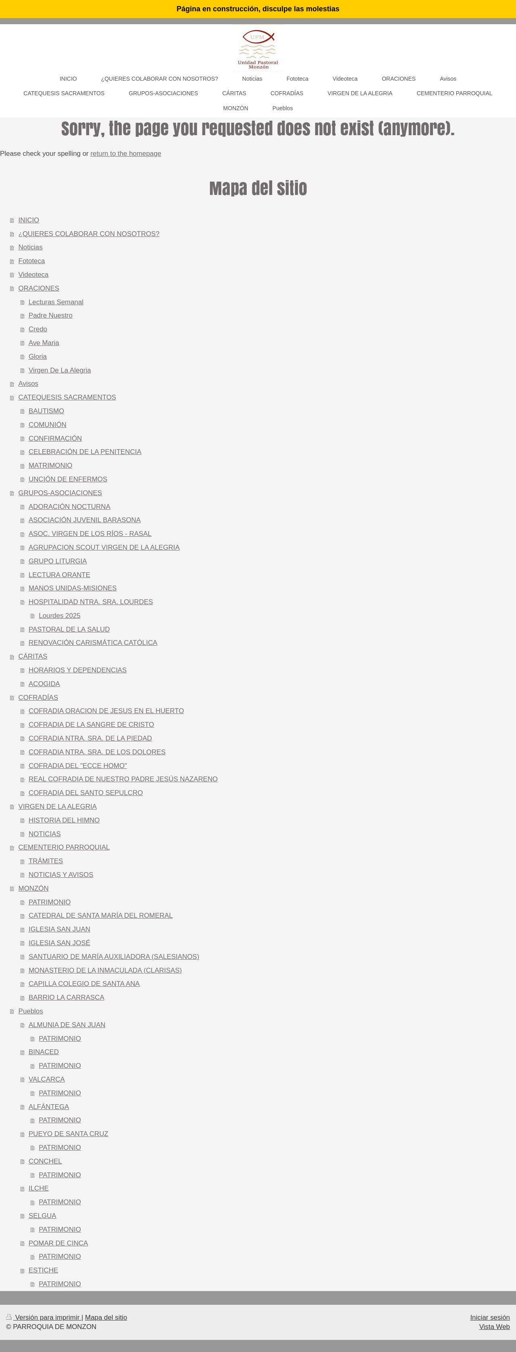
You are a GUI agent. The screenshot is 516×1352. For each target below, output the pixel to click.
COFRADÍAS (38, 697)
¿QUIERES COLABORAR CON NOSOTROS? (89, 234)
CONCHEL (45, 1161)
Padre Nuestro (51, 315)
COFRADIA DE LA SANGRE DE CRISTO (91, 724)
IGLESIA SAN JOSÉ (59, 943)
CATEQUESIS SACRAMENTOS (67, 397)
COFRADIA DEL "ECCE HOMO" (78, 766)
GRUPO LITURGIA (58, 561)
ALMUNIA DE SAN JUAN (67, 1025)
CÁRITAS (33, 656)
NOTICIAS (45, 834)
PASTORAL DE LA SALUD (69, 629)
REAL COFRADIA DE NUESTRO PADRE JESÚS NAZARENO (123, 779)
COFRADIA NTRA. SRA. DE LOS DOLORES (97, 752)
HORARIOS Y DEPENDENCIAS (78, 670)
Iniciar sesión (490, 1317)
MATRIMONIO (51, 465)
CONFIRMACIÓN (55, 438)
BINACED (44, 1052)
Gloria (38, 356)
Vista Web (494, 1327)
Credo (38, 329)
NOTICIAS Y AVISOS (61, 875)
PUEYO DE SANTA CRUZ (68, 1134)
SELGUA (42, 1216)
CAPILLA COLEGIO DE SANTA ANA (84, 984)
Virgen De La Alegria (60, 370)
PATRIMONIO (50, 902)
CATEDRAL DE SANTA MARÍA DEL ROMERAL (101, 915)
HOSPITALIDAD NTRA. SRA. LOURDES (91, 602)
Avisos (28, 383)
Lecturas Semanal (56, 302)
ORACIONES (39, 288)
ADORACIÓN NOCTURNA (69, 507)
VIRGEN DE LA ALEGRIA (58, 806)
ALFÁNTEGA (49, 1107)
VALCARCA (47, 1079)
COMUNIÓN (48, 425)
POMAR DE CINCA (58, 1243)
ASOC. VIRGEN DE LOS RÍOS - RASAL (90, 534)
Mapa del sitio (106, 1317)
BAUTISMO (46, 411)
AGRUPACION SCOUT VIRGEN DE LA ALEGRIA (104, 547)
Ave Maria (44, 343)
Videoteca (34, 274)
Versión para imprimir (43, 1317)
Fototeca (32, 261)
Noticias (31, 247)
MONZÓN (34, 888)
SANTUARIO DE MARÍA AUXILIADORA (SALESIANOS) (114, 957)
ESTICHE (43, 1270)
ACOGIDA (44, 684)
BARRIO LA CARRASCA (66, 997)
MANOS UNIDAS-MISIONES (73, 588)
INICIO (29, 220)
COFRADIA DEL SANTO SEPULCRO (86, 793)
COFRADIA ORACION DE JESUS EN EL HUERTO (106, 711)
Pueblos (31, 1011)
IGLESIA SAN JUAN (59, 929)
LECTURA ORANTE (59, 575)
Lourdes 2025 (59, 615)
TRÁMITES (46, 861)
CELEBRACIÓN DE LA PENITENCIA (85, 452)
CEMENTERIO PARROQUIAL (64, 847)
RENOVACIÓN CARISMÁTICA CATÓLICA (93, 643)
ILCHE (39, 1188)
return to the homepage (125, 153)
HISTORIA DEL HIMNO (64, 820)
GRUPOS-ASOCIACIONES (60, 493)
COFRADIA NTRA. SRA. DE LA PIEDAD (90, 738)
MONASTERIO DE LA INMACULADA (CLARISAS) (105, 970)
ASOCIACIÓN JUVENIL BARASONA (85, 520)
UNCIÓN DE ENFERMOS (68, 479)
